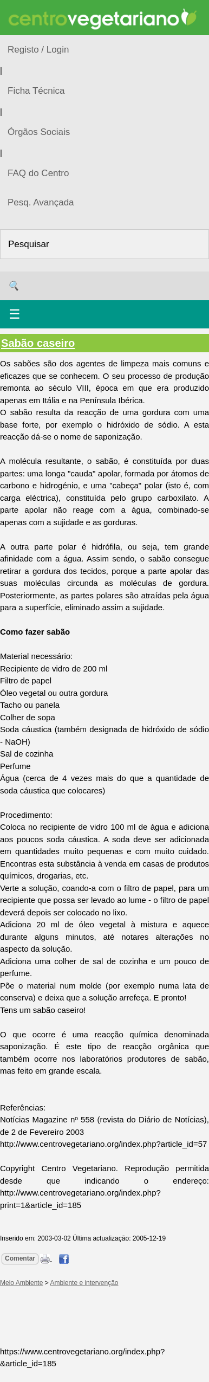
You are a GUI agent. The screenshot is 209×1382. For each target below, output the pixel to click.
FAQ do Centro (38, 173)
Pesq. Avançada (41, 202)
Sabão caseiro (38, 343)
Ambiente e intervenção (84, 1283)
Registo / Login (38, 49)
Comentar (20, 1258)
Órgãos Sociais (39, 132)
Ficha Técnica (36, 91)
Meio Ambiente (21, 1283)
